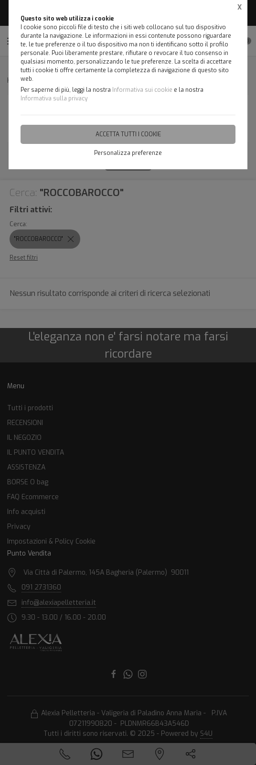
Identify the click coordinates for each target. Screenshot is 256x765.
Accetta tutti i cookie (128, 134)
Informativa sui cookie (142, 90)
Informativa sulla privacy (54, 98)
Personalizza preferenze (128, 153)
